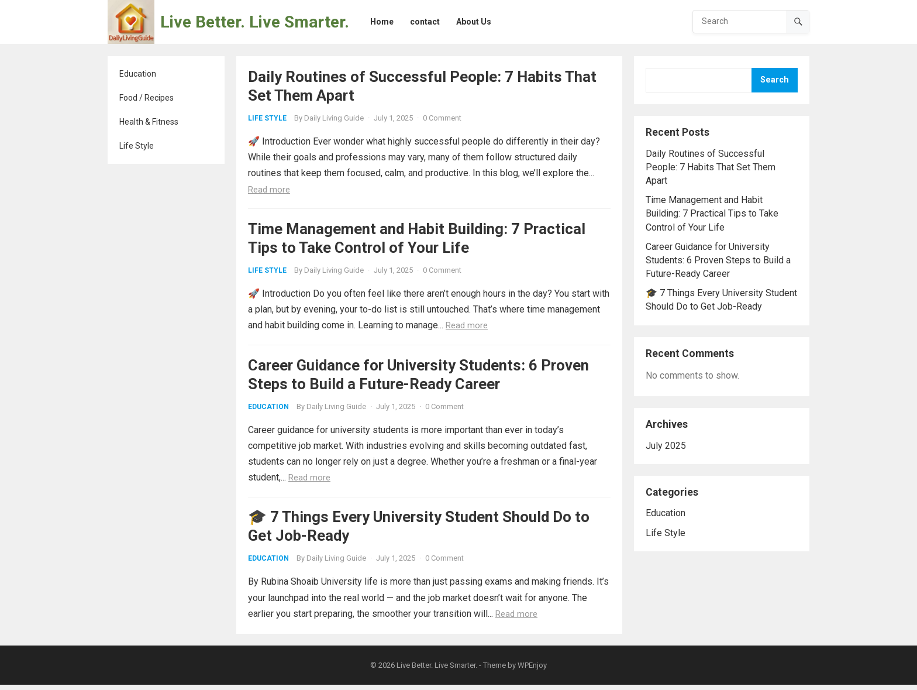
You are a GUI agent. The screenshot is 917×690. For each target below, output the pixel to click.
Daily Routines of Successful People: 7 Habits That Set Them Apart (710, 167)
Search (774, 80)
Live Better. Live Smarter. (254, 22)
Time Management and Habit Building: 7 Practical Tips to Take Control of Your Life (712, 213)
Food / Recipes (146, 97)
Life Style (136, 145)
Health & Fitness (148, 121)
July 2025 (666, 445)
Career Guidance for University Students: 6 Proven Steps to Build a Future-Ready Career (718, 260)
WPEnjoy (532, 670)
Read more (269, 189)
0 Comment (442, 118)
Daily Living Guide (334, 118)
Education (137, 73)
